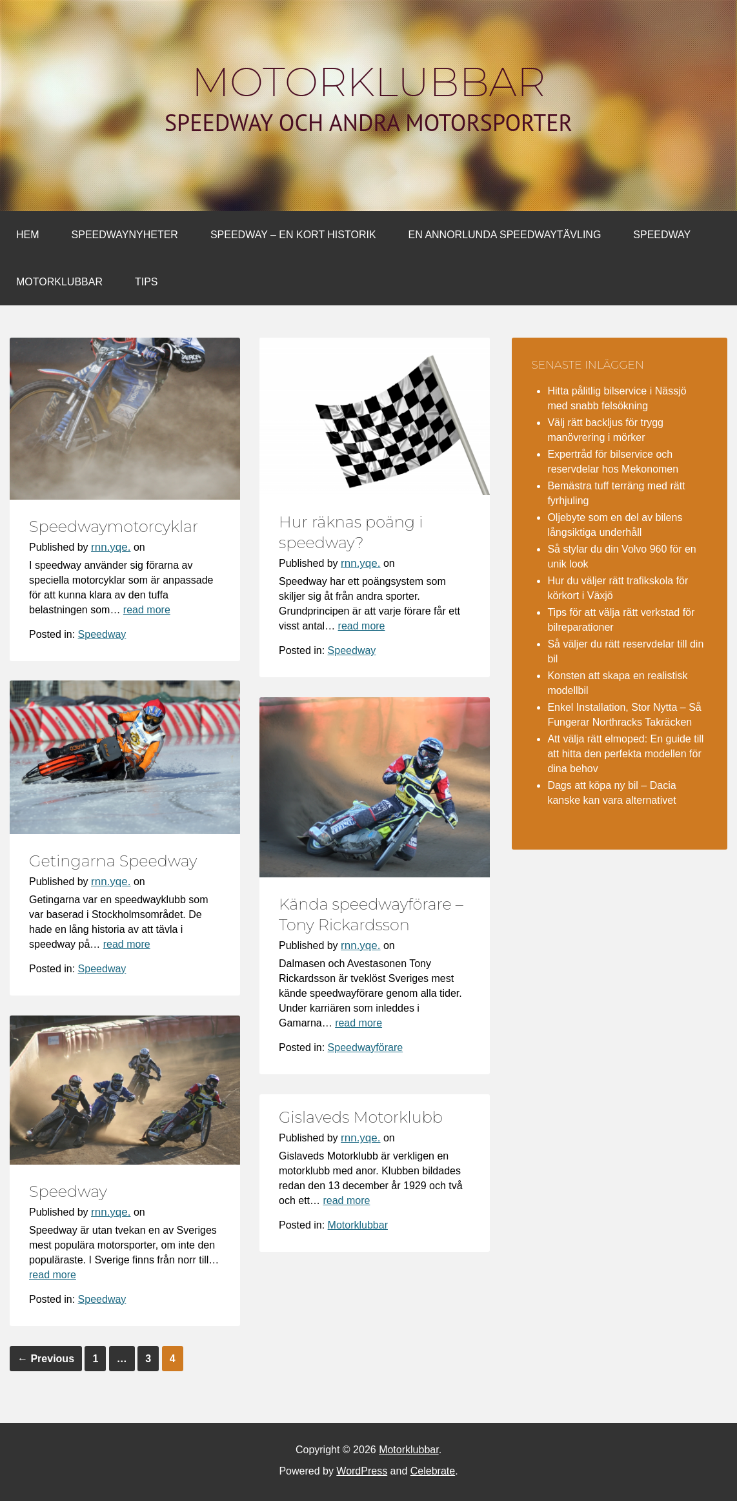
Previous (45, 1358)
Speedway (662, 234)
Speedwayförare (365, 1047)
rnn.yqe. (110, 547)
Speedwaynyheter (125, 234)
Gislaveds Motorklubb (361, 1117)
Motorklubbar (368, 82)
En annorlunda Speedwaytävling (505, 234)
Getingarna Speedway (113, 861)
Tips (146, 281)
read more (146, 609)
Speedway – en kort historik (293, 234)
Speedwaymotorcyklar (113, 526)
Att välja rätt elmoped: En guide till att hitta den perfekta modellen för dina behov (625, 753)
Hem (27, 234)
